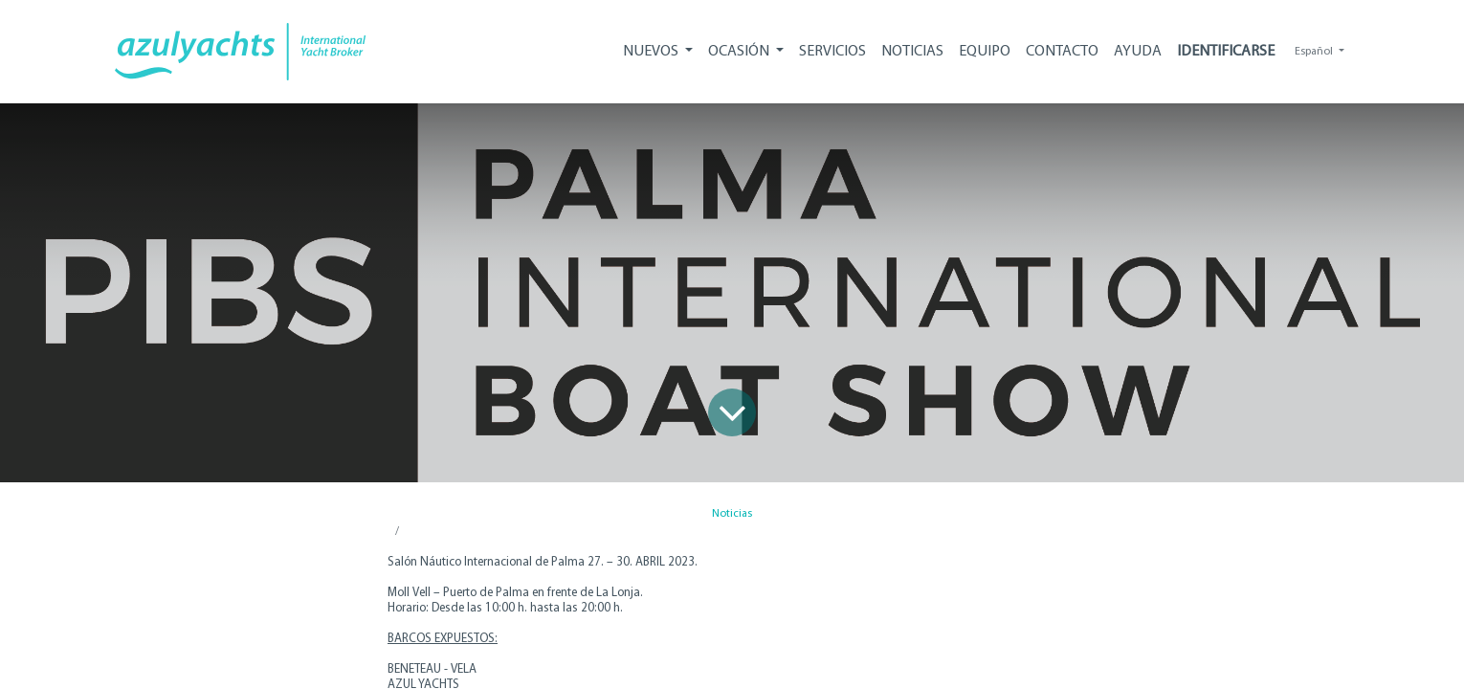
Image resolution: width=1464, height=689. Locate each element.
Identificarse (1226, 51)
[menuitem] (832, 51)
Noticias (732, 514)
